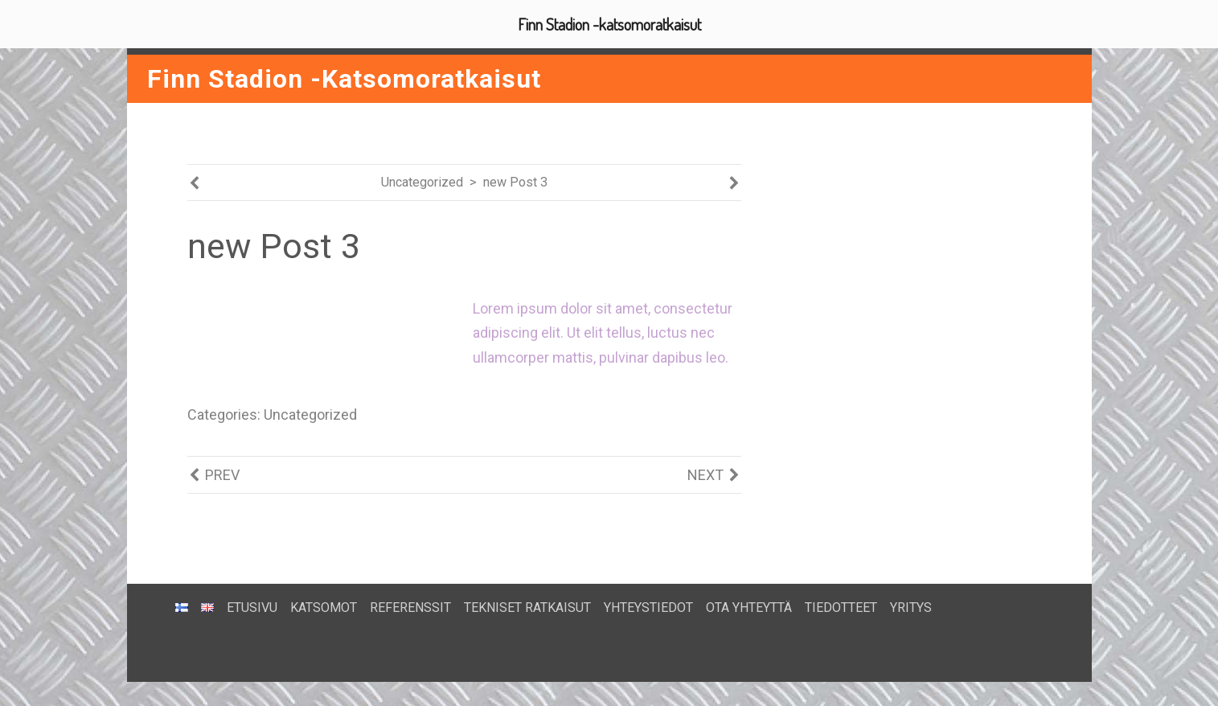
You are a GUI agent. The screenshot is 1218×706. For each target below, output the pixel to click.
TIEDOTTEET (841, 607)
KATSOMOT (323, 607)
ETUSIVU (252, 607)
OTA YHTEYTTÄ (749, 607)
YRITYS (911, 607)
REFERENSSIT (410, 607)
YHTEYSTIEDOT (648, 607)
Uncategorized (422, 182)
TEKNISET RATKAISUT (527, 607)
